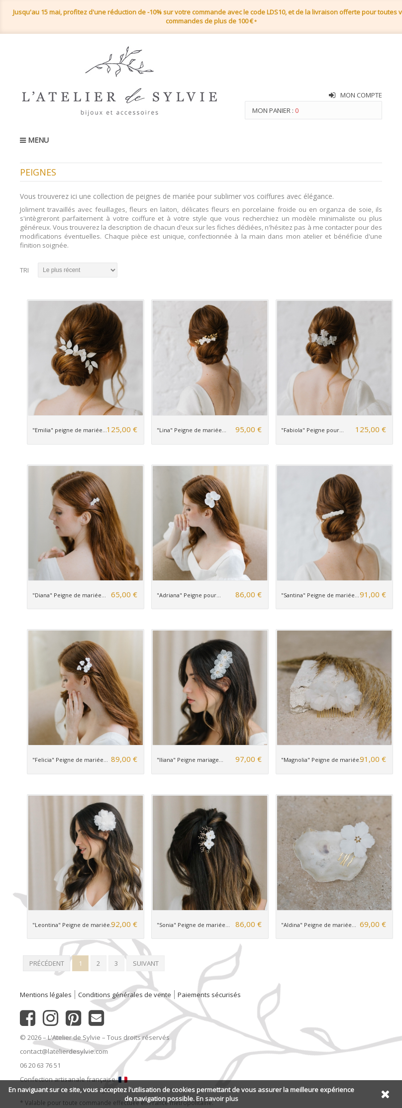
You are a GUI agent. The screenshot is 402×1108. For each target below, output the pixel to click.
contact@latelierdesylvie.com (64, 1051)
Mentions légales (46, 994)
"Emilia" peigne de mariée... (69, 430)
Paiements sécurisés (209, 994)
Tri (24, 270)
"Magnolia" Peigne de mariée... (322, 759)
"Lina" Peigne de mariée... (191, 430)
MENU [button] (34, 140)
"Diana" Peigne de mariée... (69, 595)
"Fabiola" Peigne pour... (312, 430)
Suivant (146, 963)
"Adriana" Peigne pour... (189, 595)
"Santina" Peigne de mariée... (320, 595)
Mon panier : (275, 110)
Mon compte (361, 95)
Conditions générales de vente (124, 994)
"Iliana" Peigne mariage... (190, 759)
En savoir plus (217, 1098)
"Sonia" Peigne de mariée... (193, 924)
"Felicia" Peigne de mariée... (70, 759)
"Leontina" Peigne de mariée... (73, 924)
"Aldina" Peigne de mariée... (318, 924)
